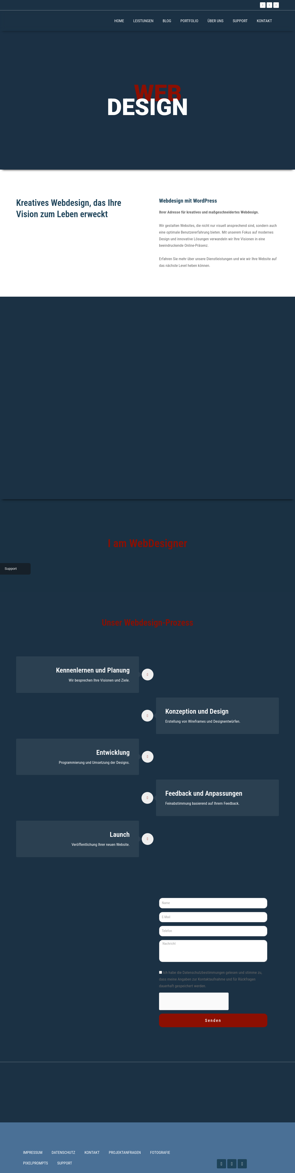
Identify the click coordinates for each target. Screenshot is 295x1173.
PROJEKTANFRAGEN (125, 1152)
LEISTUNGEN (143, 20)
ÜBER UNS (216, 20)
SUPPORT (240, 20)
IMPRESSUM (32, 1152)
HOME (119, 20)
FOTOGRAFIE (160, 1152)
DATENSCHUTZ (63, 1152)
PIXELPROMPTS (35, 1163)
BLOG (167, 20)
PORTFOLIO (189, 20)
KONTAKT (264, 20)
